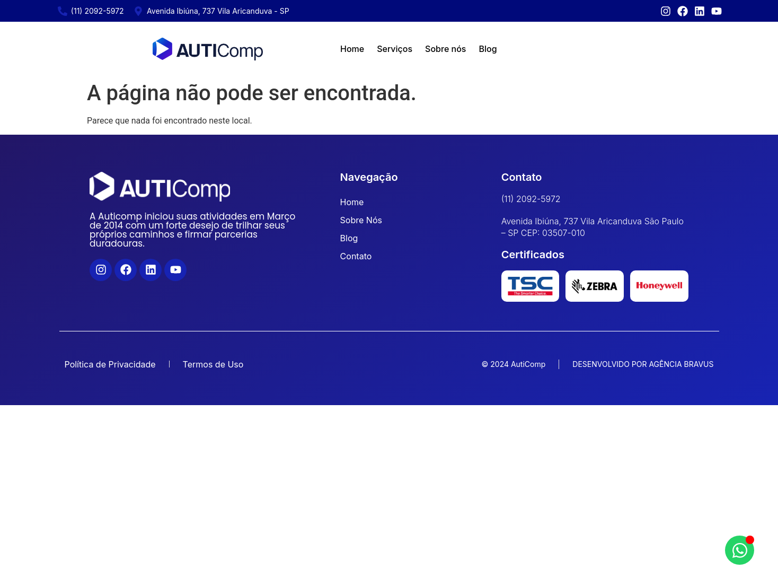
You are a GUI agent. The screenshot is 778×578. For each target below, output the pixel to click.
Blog (488, 48)
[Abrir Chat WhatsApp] (739, 550)
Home (352, 48)
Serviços (394, 48)
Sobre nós (445, 48)
